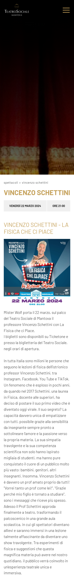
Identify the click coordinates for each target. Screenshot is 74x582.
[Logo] (17, 10)
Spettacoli (11, 182)
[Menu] (66, 10)
